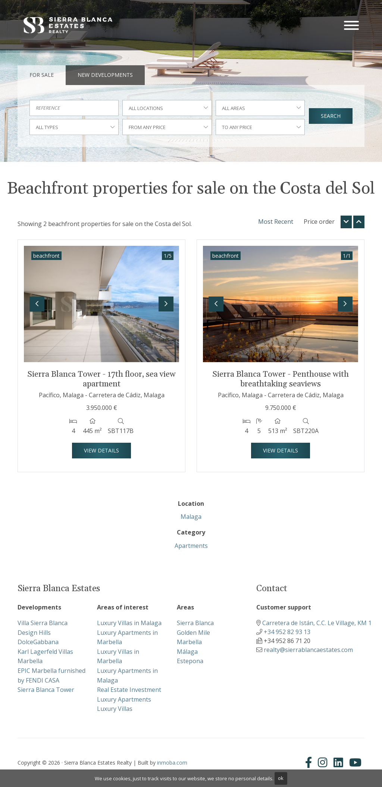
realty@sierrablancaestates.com (308, 650)
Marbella (189, 642)
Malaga (191, 516)
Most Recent (275, 221)
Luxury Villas (114, 709)
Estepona (190, 661)
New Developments (105, 74)
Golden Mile (193, 632)
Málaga (187, 652)
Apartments (191, 546)
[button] (36, 304)
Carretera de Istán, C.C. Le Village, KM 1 (317, 623)
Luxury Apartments (124, 699)
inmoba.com (172, 762)
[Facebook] (310, 762)
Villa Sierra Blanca (43, 623)
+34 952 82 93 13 (287, 632)
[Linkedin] (338, 762)
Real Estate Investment (129, 690)
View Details (101, 450)
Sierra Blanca (195, 623)
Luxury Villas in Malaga (129, 623)
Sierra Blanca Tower (46, 690)
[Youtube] (355, 762)
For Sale (41, 74)
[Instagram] (323, 762)
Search (331, 115)
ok (281, 778)
